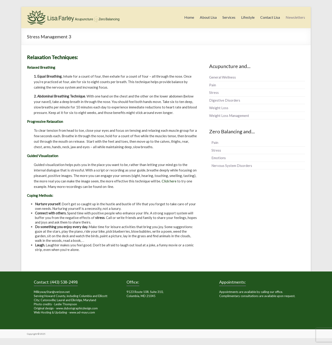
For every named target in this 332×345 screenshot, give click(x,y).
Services (228, 17)
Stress (214, 92)
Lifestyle (248, 17)
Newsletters (295, 17)
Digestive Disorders (224, 100)
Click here (169, 181)
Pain (212, 85)
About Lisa (208, 17)
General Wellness (222, 77)
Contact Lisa (270, 17)
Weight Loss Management (229, 115)
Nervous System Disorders (231, 165)
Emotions (218, 158)
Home (189, 17)
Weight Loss (218, 108)
